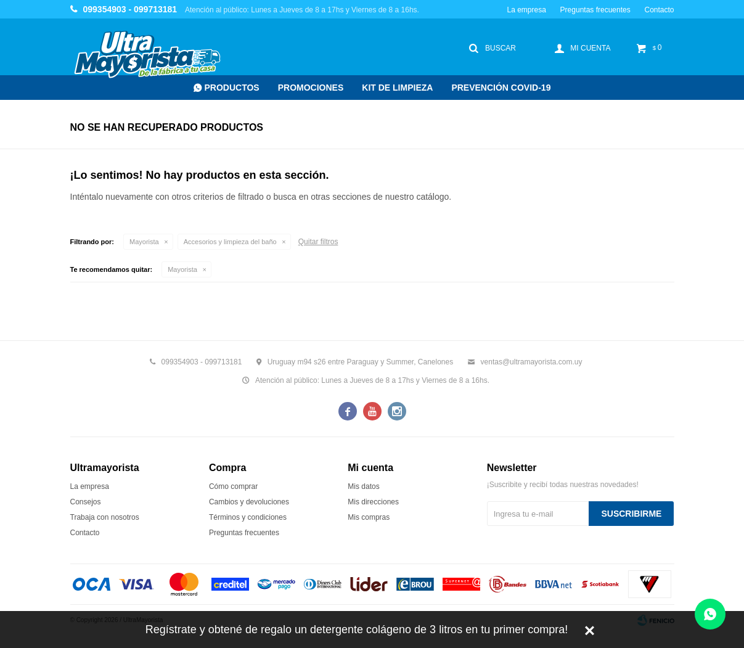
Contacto (659, 10)
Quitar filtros (318, 241)
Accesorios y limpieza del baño (230, 241)
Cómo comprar (233, 486)
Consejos (85, 502)
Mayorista (144, 241)
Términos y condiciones (248, 517)
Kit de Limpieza (397, 87)
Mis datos (363, 486)
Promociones (311, 87)
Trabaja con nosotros (104, 517)
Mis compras (369, 517)
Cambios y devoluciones (249, 502)
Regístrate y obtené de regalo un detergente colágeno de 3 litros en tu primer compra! (356, 629)
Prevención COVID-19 (500, 87)
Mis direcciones (373, 502)
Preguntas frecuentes (595, 10)
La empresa (526, 10)
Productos (232, 87)
